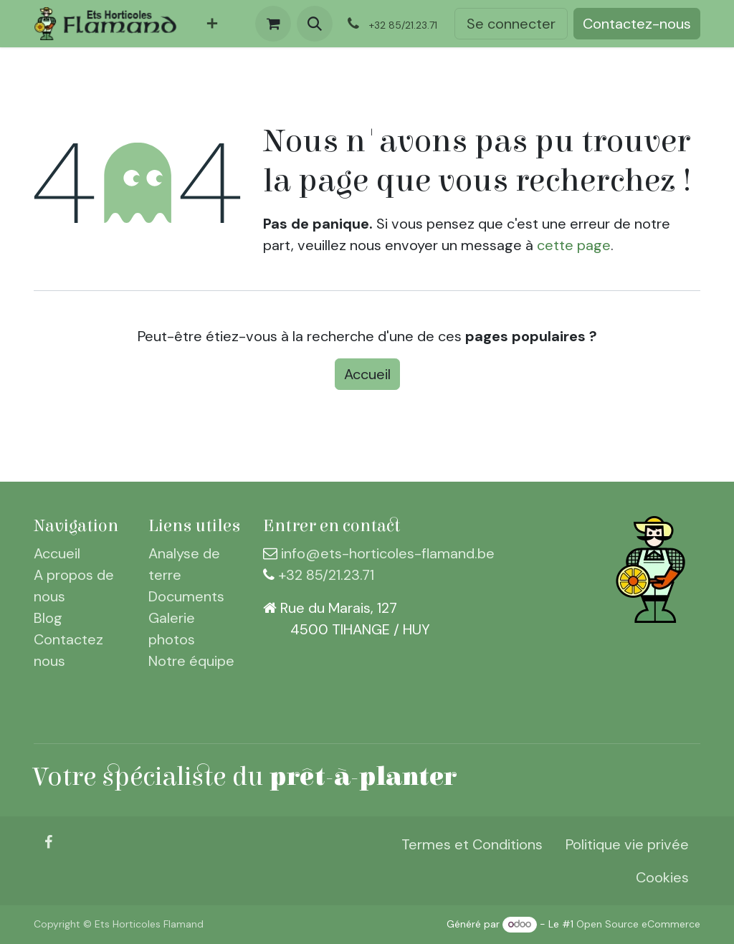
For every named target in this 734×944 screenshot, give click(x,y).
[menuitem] (212, 23)
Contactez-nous (637, 23)
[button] (315, 24)
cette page (574, 245)
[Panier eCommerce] (273, 24)
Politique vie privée (627, 844)
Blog (48, 618)
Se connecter (511, 23)
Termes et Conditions (472, 844)
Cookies (662, 877)
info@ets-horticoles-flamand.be (388, 553)
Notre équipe (191, 661)
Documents (186, 596)
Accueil (367, 374)
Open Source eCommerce (638, 923)
